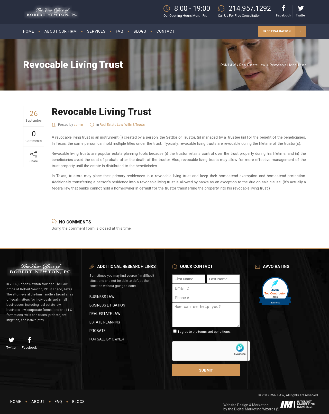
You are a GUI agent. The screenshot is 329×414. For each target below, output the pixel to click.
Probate (97, 331)
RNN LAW (228, 65)
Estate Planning (104, 322)
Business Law (101, 297)
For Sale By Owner (106, 339)
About (38, 402)
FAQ (58, 402)
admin (78, 125)
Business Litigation (107, 305)
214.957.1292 (250, 8)
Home (15, 402)
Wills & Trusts (134, 125)
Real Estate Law (252, 65)
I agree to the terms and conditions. (204, 332)
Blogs (78, 402)
